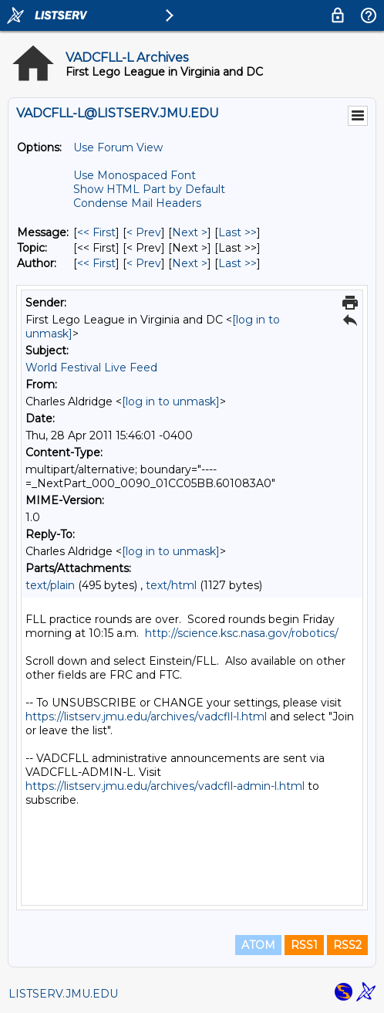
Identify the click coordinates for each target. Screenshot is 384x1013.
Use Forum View (118, 147)
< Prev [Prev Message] (143, 232)
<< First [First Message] (96, 232)
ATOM (258, 945)
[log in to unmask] (171, 401)
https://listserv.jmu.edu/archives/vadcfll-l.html (146, 716)
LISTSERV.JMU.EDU (63, 994)
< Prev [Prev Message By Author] (143, 263)
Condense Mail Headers (137, 203)
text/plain (50, 585)
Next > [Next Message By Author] (189, 263)
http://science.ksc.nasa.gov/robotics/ (242, 633)
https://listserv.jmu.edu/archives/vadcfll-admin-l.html (165, 786)
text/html (171, 585)
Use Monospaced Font (134, 175)
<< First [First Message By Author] (96, 263)
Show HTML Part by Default (149, 189)
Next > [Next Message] (189, 232)
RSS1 (304, 945)
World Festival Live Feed (91, 367)
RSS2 (347, 945)
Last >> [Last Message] (237, 232)
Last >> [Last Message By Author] (237, 263)
